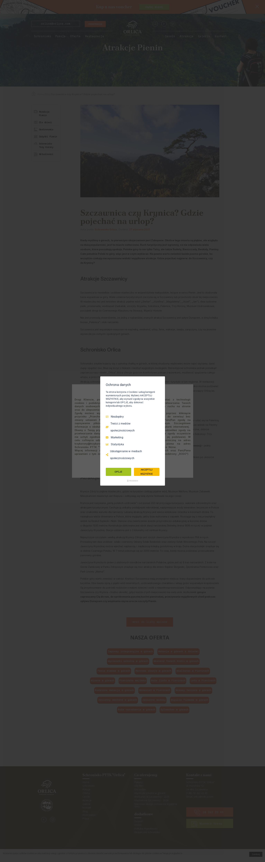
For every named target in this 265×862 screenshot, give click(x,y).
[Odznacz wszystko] (160, 380)
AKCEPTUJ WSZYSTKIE (146, 471)
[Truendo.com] (133, 480)
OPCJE (118, 471)
